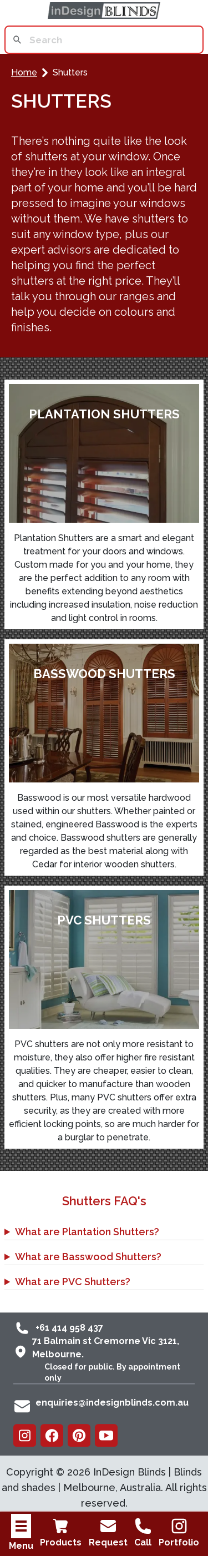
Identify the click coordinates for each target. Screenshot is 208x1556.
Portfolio (179, 1532)
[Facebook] (51, 1435)
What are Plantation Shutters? (87, 1231)
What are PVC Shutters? (72, 1281)
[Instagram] (24, 1435)
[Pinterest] (79, 1435)
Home (24, 72)
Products (61, 1532)
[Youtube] (106, 1435)
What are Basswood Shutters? (88, 1256)
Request (108, 1532)
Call (143, 1532)
